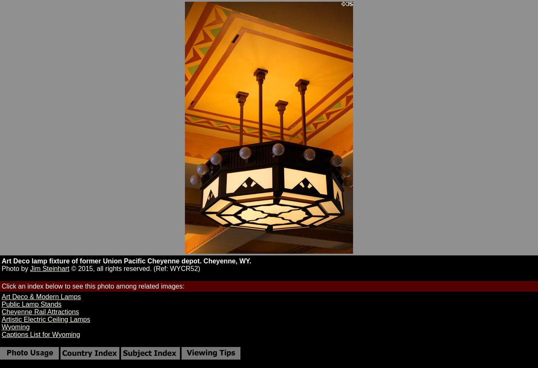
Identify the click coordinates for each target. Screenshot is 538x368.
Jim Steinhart (49, 268)
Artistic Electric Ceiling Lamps (46, 319)
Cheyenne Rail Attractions (40, 311)
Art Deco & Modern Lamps (41, 296)
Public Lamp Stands (31, 304)
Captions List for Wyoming (41, 334)
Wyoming (16, 327)
